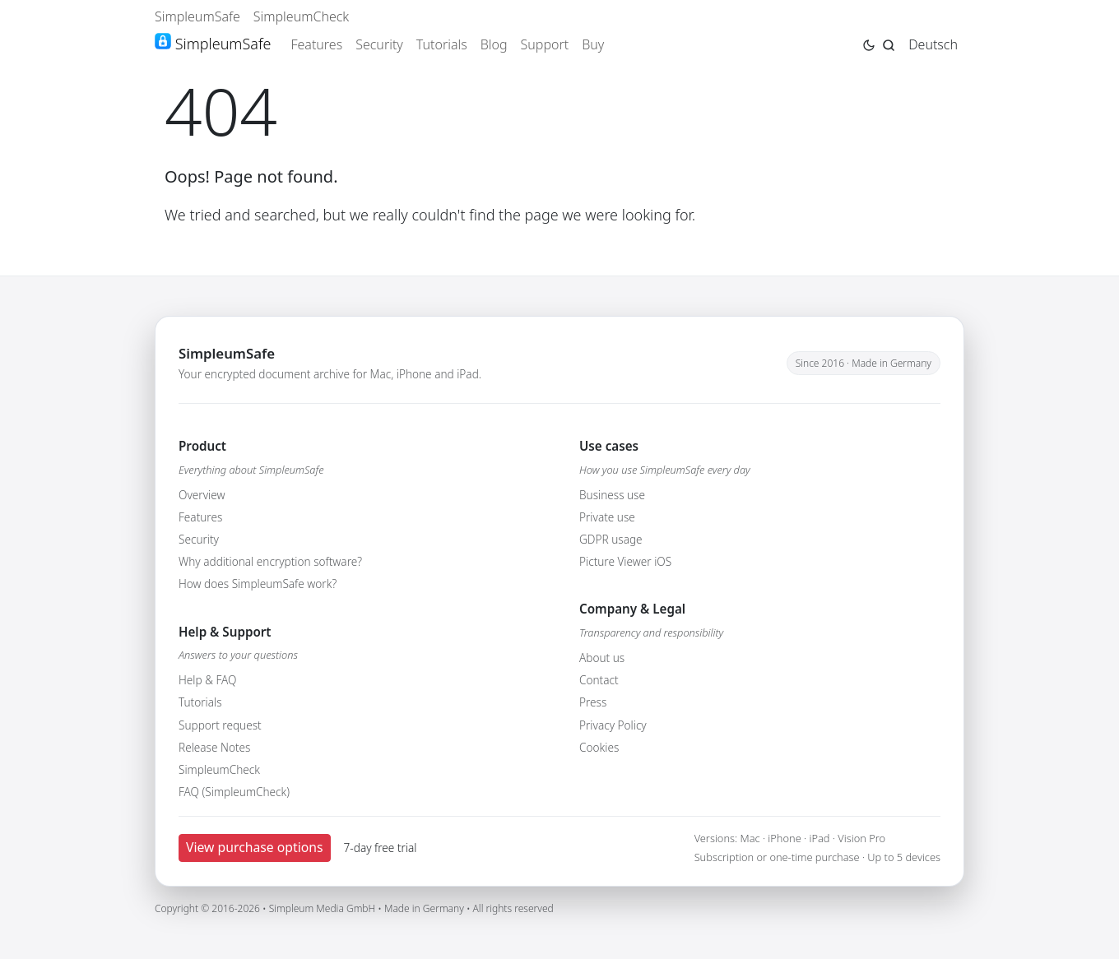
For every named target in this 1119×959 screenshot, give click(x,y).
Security (379, 44)
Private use (607, 517)
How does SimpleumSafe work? (258, 583)
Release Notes (214, 747)
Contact (599, 680)
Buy (593, 44)
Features (316, 44)
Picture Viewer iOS (625, 561)
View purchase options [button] (254, 847)
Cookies (599, 747)
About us (602, 657)
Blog (494, 44)
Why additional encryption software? (270, 561)
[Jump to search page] (888, 43)
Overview (202, 495)
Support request (220, 725)
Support (545, 44)
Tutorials (441, 44)
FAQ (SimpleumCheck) (234, 791)
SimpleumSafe (197, 16)
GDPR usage (611, 539)
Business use (612, 495)
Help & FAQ (207, 680)
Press (592, 702)
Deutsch (933, 44)
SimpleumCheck (301, 16)
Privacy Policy (613, 725)
